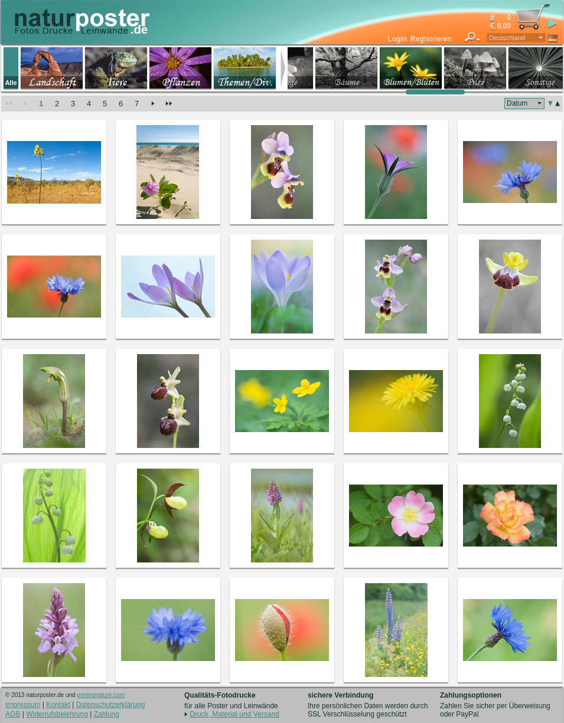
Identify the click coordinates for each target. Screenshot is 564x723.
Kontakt (58, 705)
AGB (12, 714)
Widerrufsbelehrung (57, 714)
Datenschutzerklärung (110, 705)
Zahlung (106, 714)
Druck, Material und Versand (234, 714)
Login (397, 39)
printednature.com (101, 695)
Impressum (22, 705)
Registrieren (431, 39)
